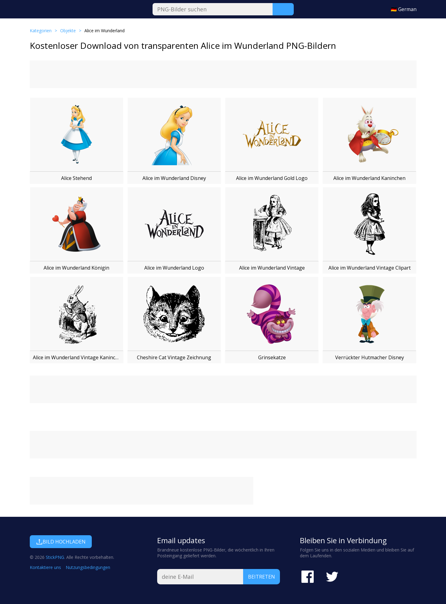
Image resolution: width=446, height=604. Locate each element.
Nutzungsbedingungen (88, 567)
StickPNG (55, 557)
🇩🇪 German (404, 9)
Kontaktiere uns (45, 567)
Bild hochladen (61, 541)
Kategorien (41, 30)
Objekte (68, 30)
